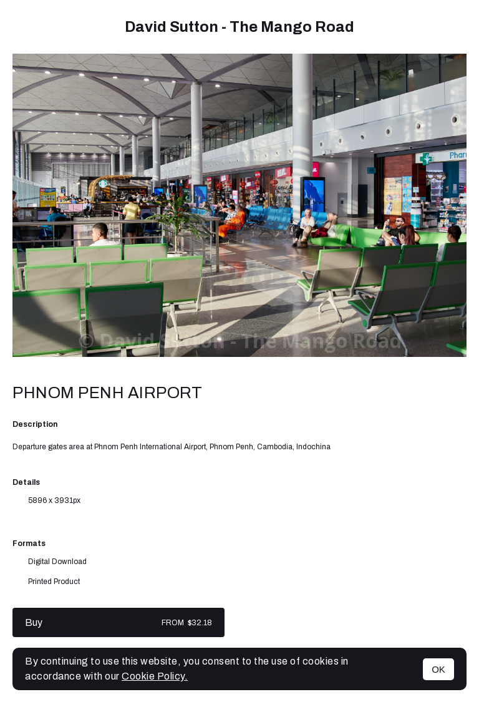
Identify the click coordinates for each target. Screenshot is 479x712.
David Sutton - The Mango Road (239, 27)
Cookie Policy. (155, 676)
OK (438, 669)
